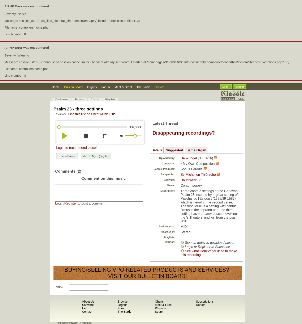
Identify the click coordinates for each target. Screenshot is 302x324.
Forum (105, 87)
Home (56, 87)
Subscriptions (204, 301)
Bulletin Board (73, 87)
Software (88, 305)
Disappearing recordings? (183, 133)
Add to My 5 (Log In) (96, 156)
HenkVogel (189, 158)
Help (85, 308)
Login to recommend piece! (76, 148)
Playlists (110, 99)
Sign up (240, 86)
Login (225, 86)
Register (70, 206)
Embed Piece (67, 156)
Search (159, 311)
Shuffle (223, 321)
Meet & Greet (123, 87)
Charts (95, 99)
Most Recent (234, 321)
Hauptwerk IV (191, 180)
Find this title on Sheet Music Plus (92, 114)
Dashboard (62, 99)
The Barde (143, 87)
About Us (88, 301)
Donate (159, 87)
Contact (87, 311)
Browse (79, 99)
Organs (92, 87)
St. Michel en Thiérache (198, 174)
